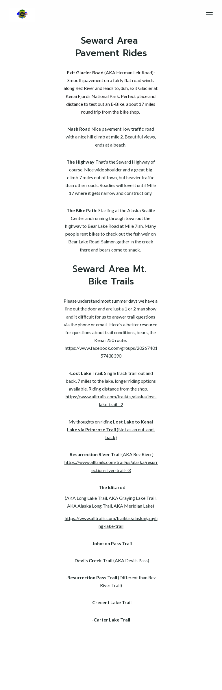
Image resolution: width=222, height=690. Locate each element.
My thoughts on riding (91, 421)
